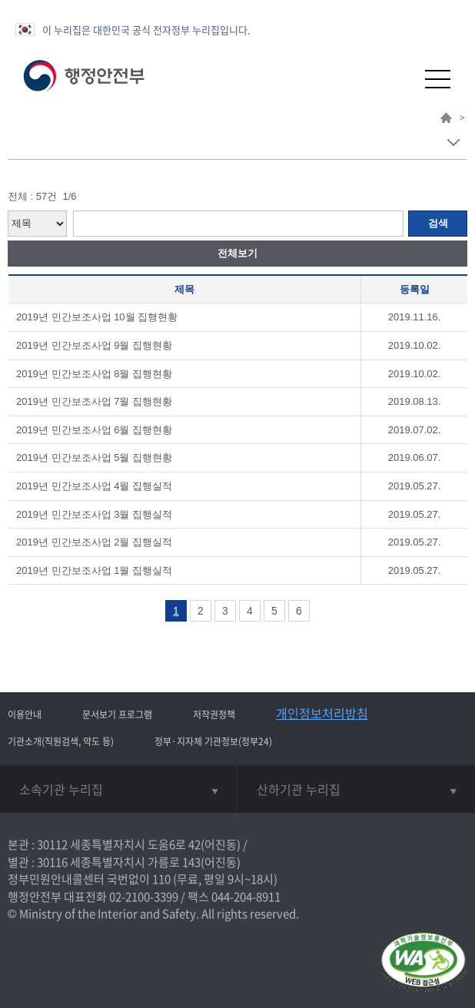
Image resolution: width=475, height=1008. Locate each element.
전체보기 (237, 253)
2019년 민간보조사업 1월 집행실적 (94, 570)
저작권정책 (214, 714)
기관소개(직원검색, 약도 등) (61, 741)
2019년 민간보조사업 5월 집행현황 (94, 457)
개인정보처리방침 (322, 713)
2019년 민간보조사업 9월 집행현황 (94, 345)
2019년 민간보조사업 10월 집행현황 (97, 317)
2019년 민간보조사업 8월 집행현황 (94, 374)
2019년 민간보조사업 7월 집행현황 (94, 401)
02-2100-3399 (143, 896)
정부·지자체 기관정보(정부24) (213, 741)
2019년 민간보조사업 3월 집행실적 (94, 514)
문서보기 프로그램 (117, 714)
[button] (400, 78)
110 (161, 878)
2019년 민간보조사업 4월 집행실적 (94, 486)
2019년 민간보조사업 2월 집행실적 (94, 542)
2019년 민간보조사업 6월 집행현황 (94, 430)
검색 (438, 223)
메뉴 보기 (453, 142)
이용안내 (25, 714)
